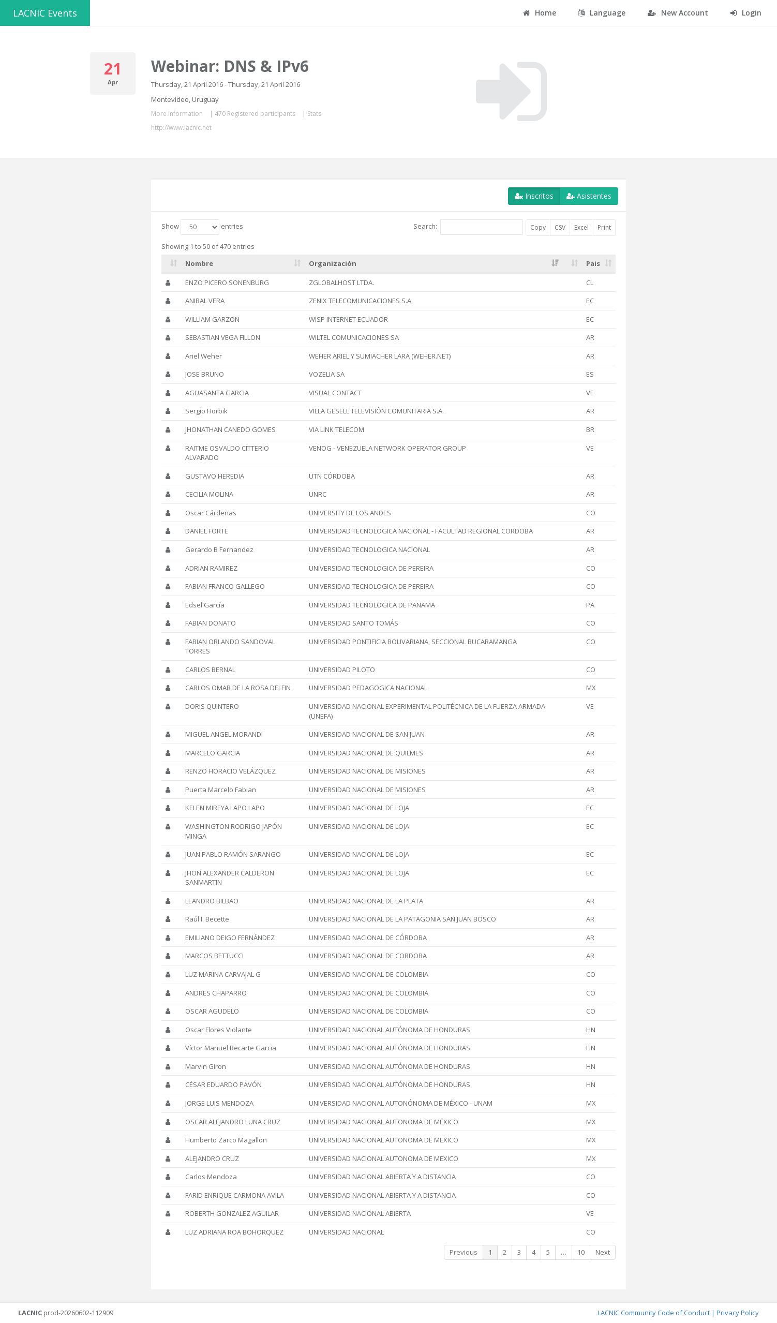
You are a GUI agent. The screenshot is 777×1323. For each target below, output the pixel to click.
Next (602, 1252)
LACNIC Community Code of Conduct (653, 1312)
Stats (314, 113)
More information (177, 113)
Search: (468, 227)
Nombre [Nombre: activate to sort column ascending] (199, 263)
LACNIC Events (45, 13)
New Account (678, 13)
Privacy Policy (737, 1312)
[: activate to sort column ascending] (171, 264)
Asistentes (588, 196)
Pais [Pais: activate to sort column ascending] (593, 263)
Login (745, 13)
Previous (463, 1252)
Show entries (202, 227)
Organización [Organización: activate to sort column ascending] (332, 263)
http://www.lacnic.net (181, 127)
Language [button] (601, 13)
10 (581, 1252)
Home (539, 13)
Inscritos (534, 196)
